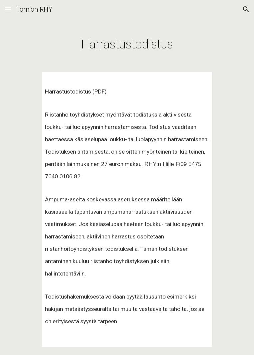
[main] (126, 42)
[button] (8, 9)
